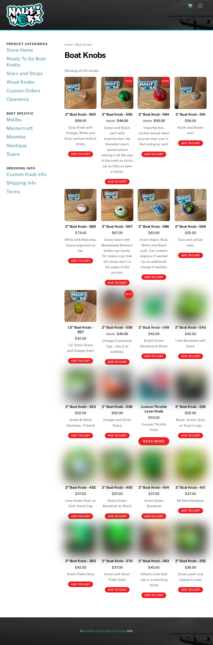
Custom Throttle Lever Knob (154, 409)
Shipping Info (21, 183)
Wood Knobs (20, 82)
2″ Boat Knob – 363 (154, 561)
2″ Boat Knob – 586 (154, 226)
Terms (13, 191)
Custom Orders (23, 90)
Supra (13, 154)
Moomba (16, 137)
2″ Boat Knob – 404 (154, 487)
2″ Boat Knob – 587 (117, 226)
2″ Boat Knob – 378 (117, 561)
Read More (154, 441)
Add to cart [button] (80, 154)
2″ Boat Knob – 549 (154, 327)
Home (68, 44)
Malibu (14, 119)
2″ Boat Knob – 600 (80, 114)
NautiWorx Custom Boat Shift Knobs (104, 631)
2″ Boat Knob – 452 (80, 487)
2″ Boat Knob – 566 (190, 226)
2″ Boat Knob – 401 (190, 487)
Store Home (19, 50)
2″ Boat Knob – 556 (117, 327)
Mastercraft (19, 128)
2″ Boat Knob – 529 (190, 407)
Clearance (17, 99)
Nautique (16, 145)
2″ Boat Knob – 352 (190, 561)
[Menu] (200, 6)
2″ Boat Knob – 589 (80, 226)
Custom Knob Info (26, 174)
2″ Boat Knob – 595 (117, 114)
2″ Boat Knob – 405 (117, 487)
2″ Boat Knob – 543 (80, 407)
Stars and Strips (24, 73)
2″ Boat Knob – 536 (117, 407)
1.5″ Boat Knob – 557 (81, 329)
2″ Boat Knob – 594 (154, 114)
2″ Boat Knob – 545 (190, 327)
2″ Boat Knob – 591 (190, 114)
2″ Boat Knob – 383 (80, 561)
